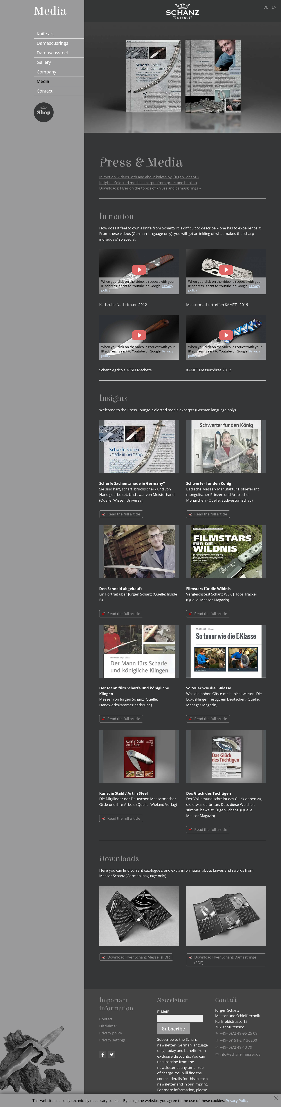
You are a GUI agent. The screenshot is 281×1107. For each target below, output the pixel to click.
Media (43, 81)
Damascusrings (52, 43)
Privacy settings (112, 1040)
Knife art (45, 33)
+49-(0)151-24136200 (238, 1040)
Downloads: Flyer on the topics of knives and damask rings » (150, 188)
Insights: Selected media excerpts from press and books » (148, 182)
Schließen (276, 1097)
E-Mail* (163, 1012)
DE (265, 7)
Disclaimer (108, 1025)
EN (274, 7)
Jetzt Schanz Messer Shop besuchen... (44, 112)
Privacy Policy (237, 1100)
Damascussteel (52, 53)
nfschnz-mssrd (240, 1054)
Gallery (44, 62)
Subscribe (173, 1029)
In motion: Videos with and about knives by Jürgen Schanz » (149, 176)
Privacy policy (110, 1032)
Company (46, 72)
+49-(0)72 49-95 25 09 (239, 1033)
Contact (44, 91)
